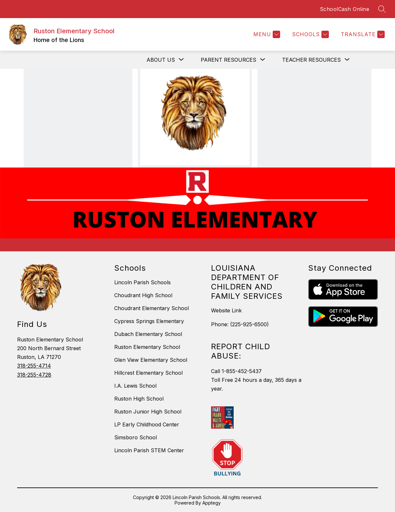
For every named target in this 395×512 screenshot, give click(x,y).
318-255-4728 (34, 374)
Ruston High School (139, 398)
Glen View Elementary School (150, 360)
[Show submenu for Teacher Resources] (311, 60)
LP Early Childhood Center (146, 424)
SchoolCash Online (345, 9)
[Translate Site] (362, 34)
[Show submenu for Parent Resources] (228, 60)
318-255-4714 (34, 365)
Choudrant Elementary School (151, 308)
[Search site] (382, 9)
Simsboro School (135, 437)
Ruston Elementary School (147, 347)
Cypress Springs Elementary (149, 321)
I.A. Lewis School (135, 385)
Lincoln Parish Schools (142, 282)
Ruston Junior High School (147, 411)
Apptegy (211, 503)
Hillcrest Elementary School (148, 373)
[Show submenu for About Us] (161, 60)
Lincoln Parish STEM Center (149, 450)
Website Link (226, 310)
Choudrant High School (143, 295)
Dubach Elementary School (148, 334)
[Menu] (266, 34)
